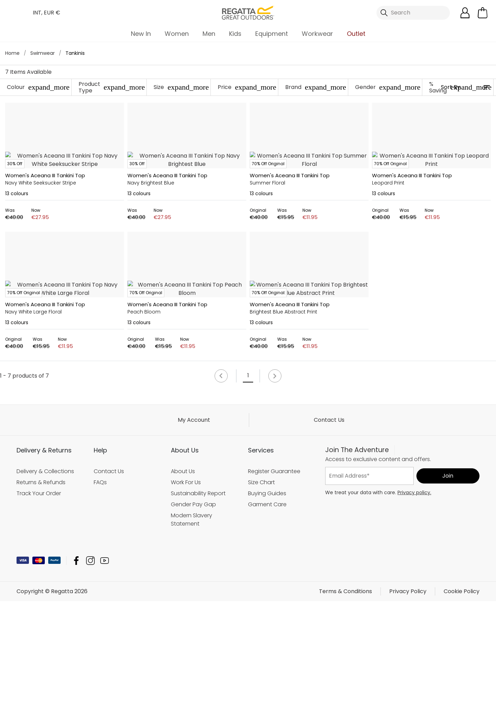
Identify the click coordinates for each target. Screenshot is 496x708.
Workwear (317, 33)
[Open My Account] (465, 12)
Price (247, 87)
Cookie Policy (461, 698)
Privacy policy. (414, 599)
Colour (38, 87)
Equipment (271, 33)
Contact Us (329, 527)
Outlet (356, 33)
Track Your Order (39, 600)
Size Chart (261, 589)
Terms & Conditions (345, 698)
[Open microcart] (482, 12)
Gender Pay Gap (193, 611)
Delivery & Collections (45, 578)
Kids (235, 33)
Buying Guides (267, 600)
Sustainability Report (198, 600)
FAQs (100, 589)
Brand (315, 87)
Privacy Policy (407, 698)
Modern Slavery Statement (191, 626)
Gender (388, 87)
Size (181, 87)
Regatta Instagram (90, 667)
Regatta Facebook (76, 667)
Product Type (112, 87)
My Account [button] (194, 527)
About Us (183, 578)
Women (177, 33)
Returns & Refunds (41, 589)
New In (141, 33)
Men (209, 33)
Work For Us (186, 589)
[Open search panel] (413, 13)
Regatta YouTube (104, 667)
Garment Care (267, 611)
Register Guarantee (274, 578)
